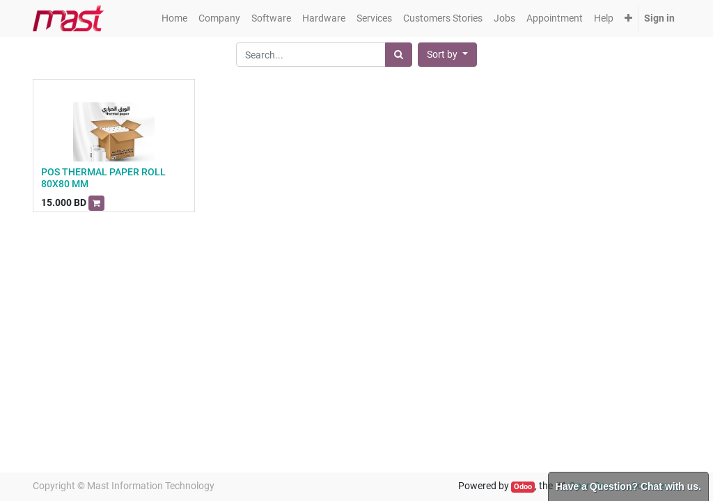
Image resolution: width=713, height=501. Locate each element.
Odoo (523, 486)
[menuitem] (174, 18)
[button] (628, 18)
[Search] (398, 54)
